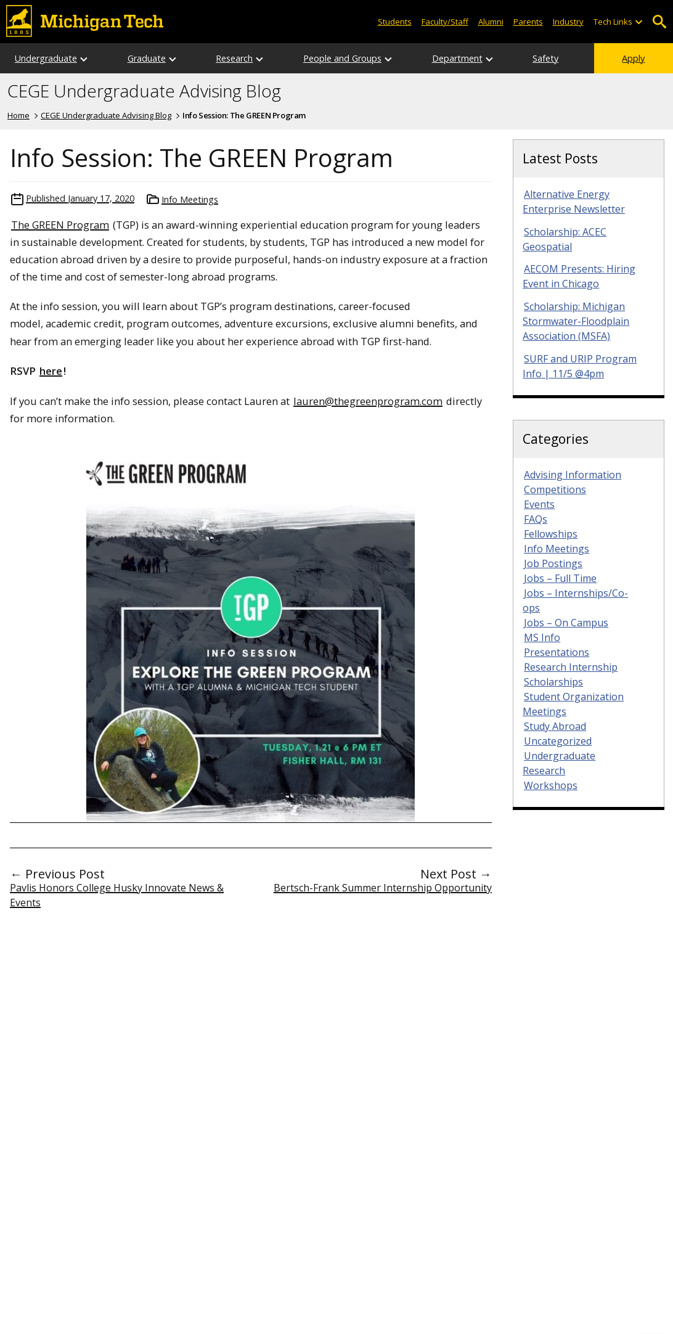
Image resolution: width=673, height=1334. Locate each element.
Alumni (491, 21)
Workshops (550, 785)
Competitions (555, 489)
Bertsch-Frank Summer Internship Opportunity (383, 887)
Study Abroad (555, 726)
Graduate (147, 58)
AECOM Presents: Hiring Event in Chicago (579, 276)
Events (539, 504)
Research (234, 58)
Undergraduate (46, 58)
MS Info (542, 637)
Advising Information (572, 474)
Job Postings (553, 563)
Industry (568, 21)
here (50, 371)
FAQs (535, 519)
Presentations (556, 652)
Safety (545, 58)
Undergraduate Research (559, 763)
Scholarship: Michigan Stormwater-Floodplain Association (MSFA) (576, 321)
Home (18, 115)
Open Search (659, 22)
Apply (633, 58)
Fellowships (550, 534)
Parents (528, 21)
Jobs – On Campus (566, 622)
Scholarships (553, 682)
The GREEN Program (60, 225)
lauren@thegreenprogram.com (368, 401)
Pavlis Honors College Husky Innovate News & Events (117, 895)
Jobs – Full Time (560, 578)
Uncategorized (558, 741)
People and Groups (342, 58)
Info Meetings (189, 199)
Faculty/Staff (445, 21)
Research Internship (571, 667)
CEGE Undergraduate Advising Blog (144, 91)
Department (457, 58)
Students (395, 21)
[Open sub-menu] (638, 22)
